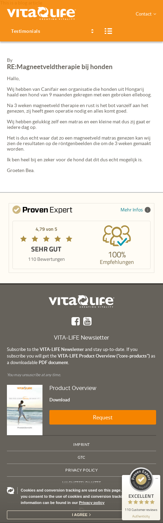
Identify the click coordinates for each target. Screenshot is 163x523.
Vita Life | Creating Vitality (81, 301)
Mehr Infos (136, 209)
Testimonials (25, 31)
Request (103, 417)
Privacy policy (92, 503)
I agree (80, 515)
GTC (82, 457)
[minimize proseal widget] (156, 478)
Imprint (81, 445)
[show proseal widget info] (141, 516)
